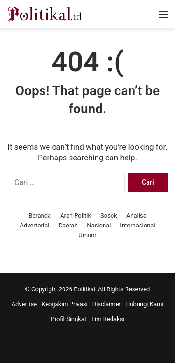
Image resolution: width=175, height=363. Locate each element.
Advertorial (34, 225)
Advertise (24, 304)
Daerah (67, 225)
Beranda (39, 215)
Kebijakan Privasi (65, 304)
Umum (87, 235)
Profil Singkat (68, 318)
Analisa (136, 215)
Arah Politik (75, 215)
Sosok (108, 215)
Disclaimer (106, 304)
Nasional (99, 225)
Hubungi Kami (145, 304)
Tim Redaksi (107, 318)
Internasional (137, 225)
